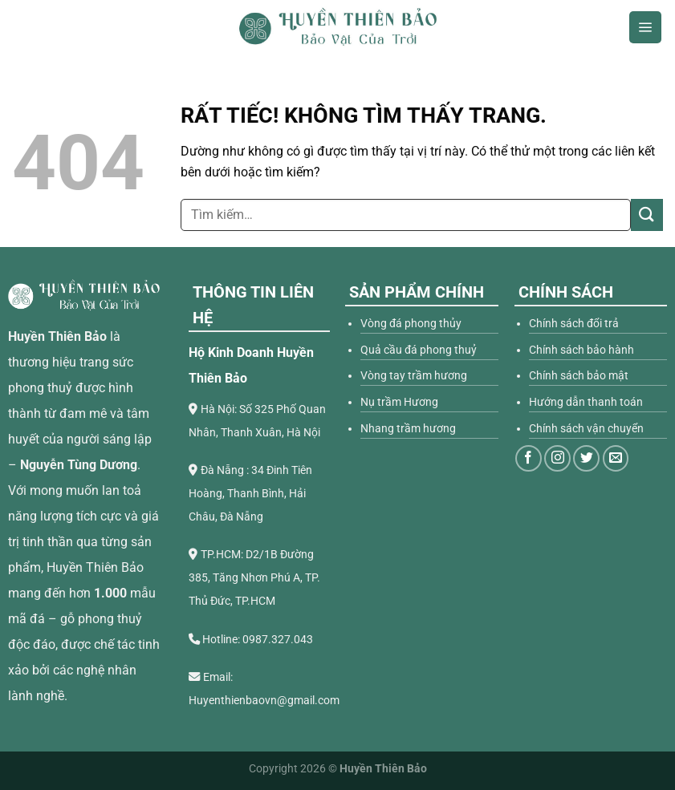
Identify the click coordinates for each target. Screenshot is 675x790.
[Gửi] (647, 214)
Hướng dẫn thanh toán (586, 402)
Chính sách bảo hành (581, 350)
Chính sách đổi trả (574, 323)
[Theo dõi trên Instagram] (557, 458)
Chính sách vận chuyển (586, 429)
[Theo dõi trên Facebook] (528, 458)
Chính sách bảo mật (578, 376)
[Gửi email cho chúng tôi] (616, 458)
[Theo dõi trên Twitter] (586, 458)
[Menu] (645, 27)
